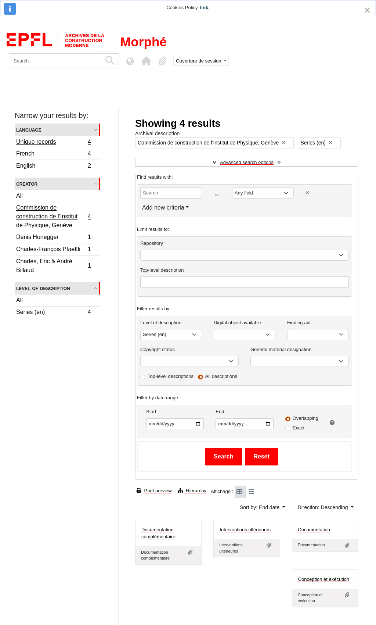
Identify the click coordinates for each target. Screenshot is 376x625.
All (19, 196)
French (53, 154)
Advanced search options (247, 162)
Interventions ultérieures (245, 529)
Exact (299, 428)
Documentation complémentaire (158, 533)
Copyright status (157, 349)
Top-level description (162, 270)
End (220, 411)
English (53, 166)
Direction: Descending (324, 507)
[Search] (55, 60)
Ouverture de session (199, 61)
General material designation (280, 349)
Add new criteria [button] (163, 207)
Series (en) (53, 313)
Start (151, 411)
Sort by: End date (260, 507)
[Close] (367, 10)
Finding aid (299, 322)
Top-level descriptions (171, 376)
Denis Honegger (53, 238)
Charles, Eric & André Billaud (53, 265)
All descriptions (221, 376)
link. (205, 7)
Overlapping (305, 418)
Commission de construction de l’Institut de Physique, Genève (53, 216)
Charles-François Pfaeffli (53, 250)
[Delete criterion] (307, 193)
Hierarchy (192, 490)
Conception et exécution (323, 579)
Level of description (43, 288)
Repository (151, 243)
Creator (26, 183)
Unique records (53, 143)
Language (28, 129)
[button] (146, 61)
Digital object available (237, 322)
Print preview (154, 490)
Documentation (314, 529)
